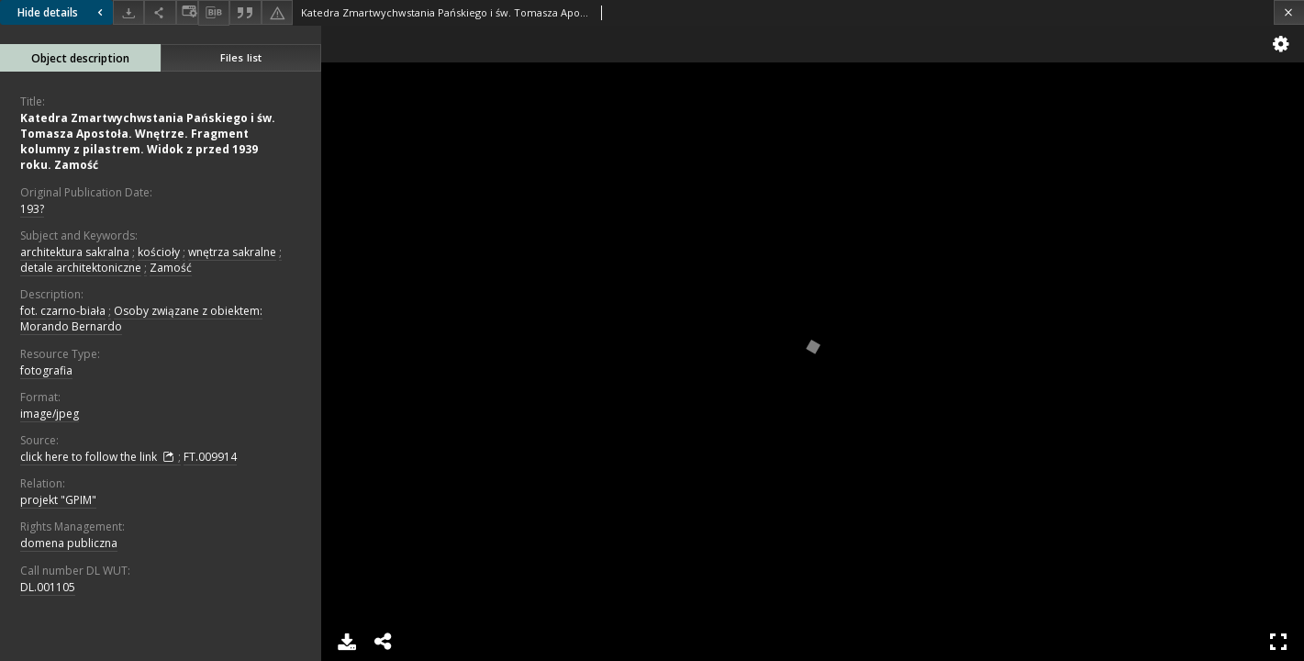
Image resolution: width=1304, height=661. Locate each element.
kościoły (159, 252)
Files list (241, 57)
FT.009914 (210, 457)
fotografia (46, 370)
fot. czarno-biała (63, 311)
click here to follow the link (99, 457)
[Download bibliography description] (213, 13)
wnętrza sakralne (232, 252)
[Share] (159, 12)
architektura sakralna (74, 252)
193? (32, 209)
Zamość (171, 267)
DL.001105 (47, 587)
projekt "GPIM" (58, 500)
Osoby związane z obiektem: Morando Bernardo (141, 318)
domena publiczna (68, 543)
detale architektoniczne (80, 267)
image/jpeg (49, 413)
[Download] (128, 12)
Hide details (62, 12)
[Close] (1289, 12)
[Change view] (187, 12)
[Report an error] (277, 12)
